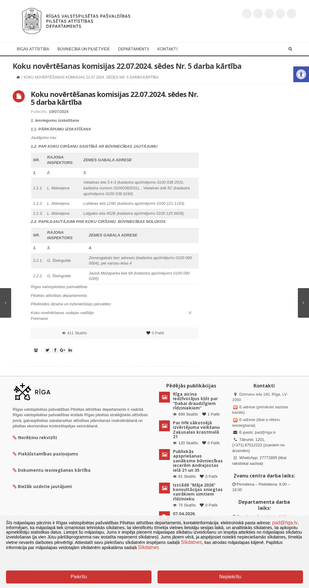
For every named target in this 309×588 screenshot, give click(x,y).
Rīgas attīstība (33, 49)
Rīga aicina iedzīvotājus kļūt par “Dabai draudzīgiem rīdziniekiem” (195, 401)
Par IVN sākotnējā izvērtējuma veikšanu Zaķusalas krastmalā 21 (196, 429)
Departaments (133, 49)
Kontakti (167, 49)
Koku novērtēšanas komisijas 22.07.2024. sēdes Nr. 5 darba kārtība (114, 98)
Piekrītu (79, 576)
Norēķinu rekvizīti (35, 437)
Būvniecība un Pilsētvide (84, 49)
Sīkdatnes (191, 542)
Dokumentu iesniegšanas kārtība (54, 470)
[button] (301, 74)
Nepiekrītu (230, 576)
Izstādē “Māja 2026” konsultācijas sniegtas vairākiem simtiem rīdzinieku (198, 492)
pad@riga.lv (265, 432)
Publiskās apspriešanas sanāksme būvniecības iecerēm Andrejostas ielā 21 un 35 (198, 460)
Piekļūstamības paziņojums (45, 454)
